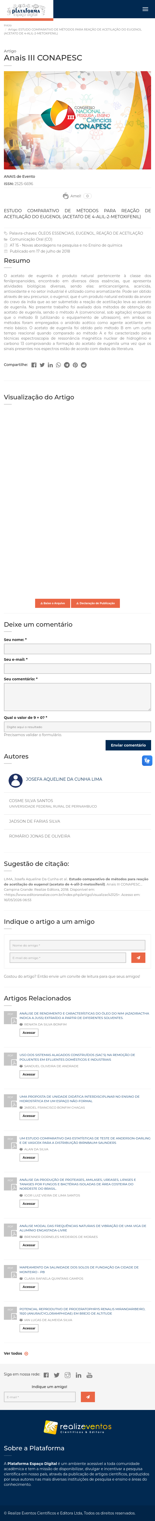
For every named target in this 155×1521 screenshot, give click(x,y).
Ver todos (13, 1353)
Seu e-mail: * (16, 659)
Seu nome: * (15, 639)
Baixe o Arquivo (52, 603)
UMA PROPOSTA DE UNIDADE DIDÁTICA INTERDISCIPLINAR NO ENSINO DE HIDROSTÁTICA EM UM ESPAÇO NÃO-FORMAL (80, 1099)
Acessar (29, 1033)
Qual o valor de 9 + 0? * (25, 717)
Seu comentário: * (21, 679)
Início (8, 25)
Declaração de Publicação (95, 603)
